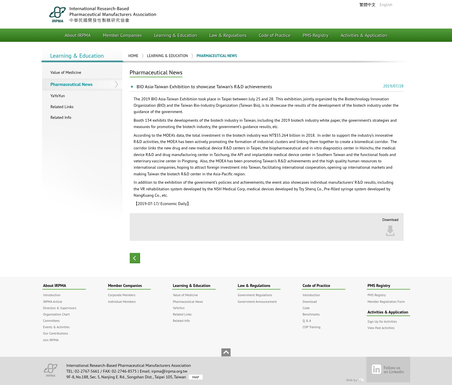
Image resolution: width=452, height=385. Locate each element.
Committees (51, 320)
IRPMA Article (52, 301)
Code (306, 308)
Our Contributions (55, 333)
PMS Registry (315, 35)
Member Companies (122, 35)
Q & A (307, 320)
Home (133, 55)
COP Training (312, 327)
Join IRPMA (51, 340)
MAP (195, 377)
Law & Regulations (227, 35)
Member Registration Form (386, 301)
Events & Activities (56, 327)
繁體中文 (367, 4)
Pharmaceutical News (71, 84)
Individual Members (122, 301)
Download (310, 301)
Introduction (52, 295)
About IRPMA (78, 35)
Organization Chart (56, 314)
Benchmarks (311, 314)
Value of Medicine (65, 72)
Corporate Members (121, 295)
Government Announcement (257, 301)
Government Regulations (255, 295)
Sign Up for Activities (382, 321)
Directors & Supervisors (59, 308)
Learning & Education (175, 35)
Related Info (60, 117)
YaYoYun (57, 95)
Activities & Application (364, 35)
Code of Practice (275, 35)
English (386, 4)
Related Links (62, 106)
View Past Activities (381, 328)
